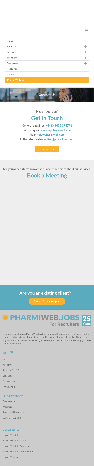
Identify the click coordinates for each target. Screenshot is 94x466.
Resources (12, 63)
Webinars (12, 57)
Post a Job (12, 68)
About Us (11, 46)
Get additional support (47, 301)
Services (11, 52)
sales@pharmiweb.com (57, 130)
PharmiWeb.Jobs (17, 79)
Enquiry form (47, 148)
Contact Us (12, 74)
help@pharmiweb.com (50, 134)
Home (10, 41)
